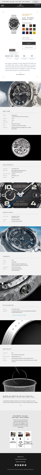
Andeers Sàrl (21, 469)
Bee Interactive (31, 469)
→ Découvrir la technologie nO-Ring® (19, 315)
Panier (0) (37, 4)
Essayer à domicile (29, 47)
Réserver (29, 43)
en (36, 6)
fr (39, 6)
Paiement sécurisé (9, 58)
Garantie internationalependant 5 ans (32, 59)
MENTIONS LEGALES (20, 461)
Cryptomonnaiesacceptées (16, 59)
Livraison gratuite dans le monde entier (24, 59)
